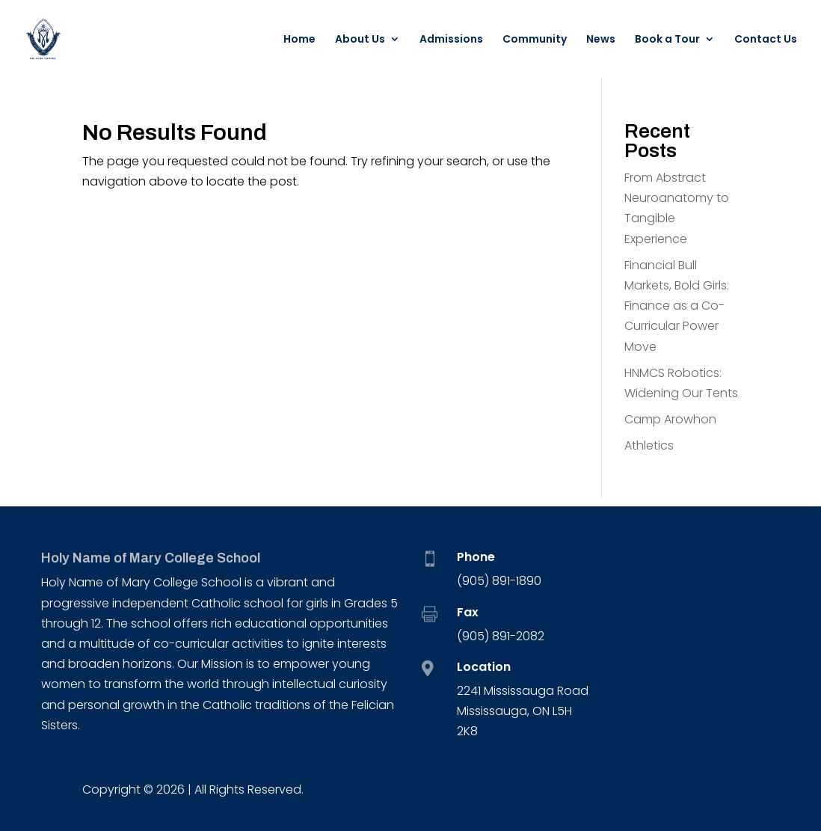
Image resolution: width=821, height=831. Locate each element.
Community (534, 40)
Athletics (649, 445)
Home (299, 40)
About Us (360, 40)
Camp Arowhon (670, 419)
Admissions (451, 40)
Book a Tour (667, 40)
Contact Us (765, 40)
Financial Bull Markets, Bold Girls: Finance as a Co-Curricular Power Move (676, 306)
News (600, 40)
